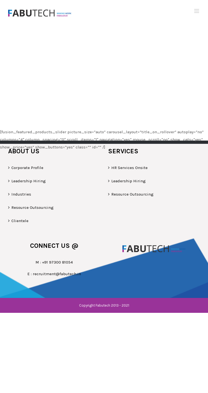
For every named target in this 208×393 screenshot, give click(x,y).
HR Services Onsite (129, 167)
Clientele (19, 220)
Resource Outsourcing (32, 207)
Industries (21, 194)
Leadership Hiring (28, 180)
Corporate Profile (27, 167)
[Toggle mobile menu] (197, 11)
